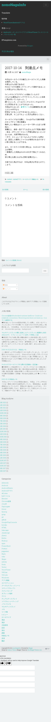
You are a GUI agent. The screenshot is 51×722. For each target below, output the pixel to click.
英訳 (3, 622)
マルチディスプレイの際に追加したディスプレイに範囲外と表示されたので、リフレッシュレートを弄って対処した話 (24, 334)
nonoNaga (26, 72)
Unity (4, 564)
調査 (3, 633)
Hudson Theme (11, 650)
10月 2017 (3, 466)
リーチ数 (5, 612)
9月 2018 (3, 439)
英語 (3, 620)
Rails (4, 554)
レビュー (5, 614)
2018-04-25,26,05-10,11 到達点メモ (14, 350)
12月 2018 (3, 431)
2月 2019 (3, 426)
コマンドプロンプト (8, 588)
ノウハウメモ (6, 604)
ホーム (25, 189)
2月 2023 (3, 405)
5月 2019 (3, 424)
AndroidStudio (7, 488)
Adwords (5, 483)
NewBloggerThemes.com (34, 650)
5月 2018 (3, 450)
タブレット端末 (7, 593)
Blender (5, 499)
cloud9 (4, 504)
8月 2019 (3, 418)
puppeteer (5, 551)
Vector (4, 567)
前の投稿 (46, 189)
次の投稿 (5, 189)
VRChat (4, 572)
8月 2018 (3, 442)
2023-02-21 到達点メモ (9, 379)
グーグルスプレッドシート (11, 585)
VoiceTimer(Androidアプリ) (14, 23)
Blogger (30, 46)
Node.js (4, 541)
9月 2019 (3, 416)
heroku (4, 525)
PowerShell (6, 546)
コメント (7, 289)
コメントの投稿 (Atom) (13, 260)
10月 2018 (3, 437)
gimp (3, 514)
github (4, 520)
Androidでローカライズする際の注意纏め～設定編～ (20, 364)
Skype (4, 559)
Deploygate (6, 506)
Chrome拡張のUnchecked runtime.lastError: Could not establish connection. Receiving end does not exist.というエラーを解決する (24, 318)
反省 (3, 638)
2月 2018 (3, 458)
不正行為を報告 (8, 51)
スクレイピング (7, 591)
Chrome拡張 (6, 501)
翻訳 (3, 641)
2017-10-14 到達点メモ (24, 67)
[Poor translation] (8, 663)
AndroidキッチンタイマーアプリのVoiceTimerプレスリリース (25, 32)
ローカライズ (27, 179)
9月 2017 (3, 468)
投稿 (5, 285)
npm (3, 543)
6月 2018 (3, 447)
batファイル (6, 496)
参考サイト (25, 107)
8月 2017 (3, 471)
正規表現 (5, 625)
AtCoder (5, 493)
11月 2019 (3, 410)
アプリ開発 (5, 580)
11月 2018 (3, 434)
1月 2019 (2, 429)
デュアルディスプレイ (9, 599)
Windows (5, 578)
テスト (4, 596)
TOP (47, 649)
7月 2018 (3, 445)
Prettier (4, 549)
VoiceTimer (6, 570)
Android (9, 179)
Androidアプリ (17, 179)
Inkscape (5, 530)
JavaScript (6, 533)
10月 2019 (3, 413)
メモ (3, 609)
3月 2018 (3, 455)
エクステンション (8, 583)
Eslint (4, 509)
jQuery (4, 535)
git (3, 517)
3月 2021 (3, 408)
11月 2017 (3, 463)
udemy (4, 562)
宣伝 (3, 630)
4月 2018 (3, 452)
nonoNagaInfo (14, 4)
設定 (3, 628)
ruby (3, 557)
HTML (4, 528)
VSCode (5, 575)
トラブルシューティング (10, 601)
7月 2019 (3, 421)
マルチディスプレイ (8, 607)
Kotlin (4, 538)
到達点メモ (35, 179)
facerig (4, 512)
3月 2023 (3, 402)
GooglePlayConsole (9, 522)
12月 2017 (3, 460)
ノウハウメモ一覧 (9, 34)
